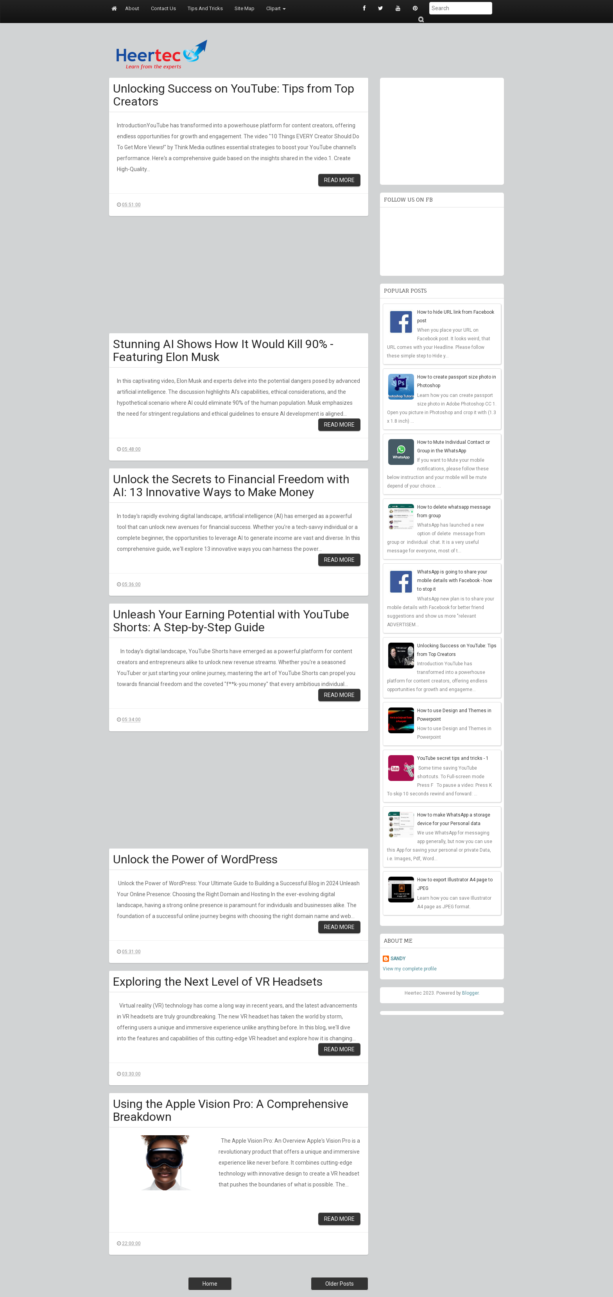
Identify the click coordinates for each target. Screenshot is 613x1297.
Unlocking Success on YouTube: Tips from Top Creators (233, 95)
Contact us (163, 8)
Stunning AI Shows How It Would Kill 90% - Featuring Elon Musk (223, 350)
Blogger (470, 993)
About (132, 8)
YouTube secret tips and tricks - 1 (453, 758)
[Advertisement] (238, 278)
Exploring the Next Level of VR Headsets (218, 981)
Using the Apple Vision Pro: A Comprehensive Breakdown (230, 1110)
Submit (421, 19)
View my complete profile (410, 969)
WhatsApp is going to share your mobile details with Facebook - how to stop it (454, 580)
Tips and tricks (205, 8)
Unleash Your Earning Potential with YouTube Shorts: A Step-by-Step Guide (231, 620)
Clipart (276, 8)
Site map (245, 8)
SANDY (398, 958)
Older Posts (339, 1284)
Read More (339, 180)
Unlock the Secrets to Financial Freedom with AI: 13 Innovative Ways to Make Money (231, 485)
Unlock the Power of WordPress (195, 859)
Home (210, 1284)
